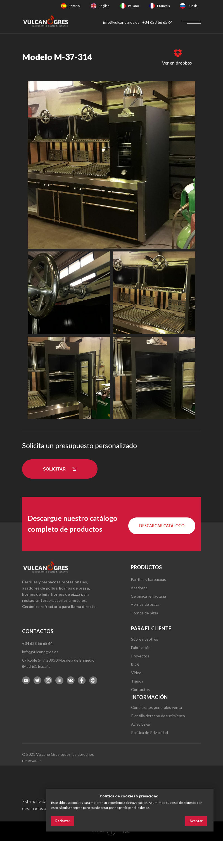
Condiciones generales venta (156, 707)
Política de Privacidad (149, 732)
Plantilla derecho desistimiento (158, 715)
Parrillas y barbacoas (148, 579)
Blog (135, 664)
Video (136, 672)
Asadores (139, 587)
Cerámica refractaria (148, 596)
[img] (64, 6)
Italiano (133, 6)
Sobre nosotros (144, 639)
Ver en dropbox (177, 62)
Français (163, 6)
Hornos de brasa (145, 604)
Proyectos (140, 656)
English (104, 6)
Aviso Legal (141, 724)
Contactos (140, 689)
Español (74, 6)
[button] (60, 469)
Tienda (137, 681)
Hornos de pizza (144, 612)
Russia (193, 6)
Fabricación (141, 647)
